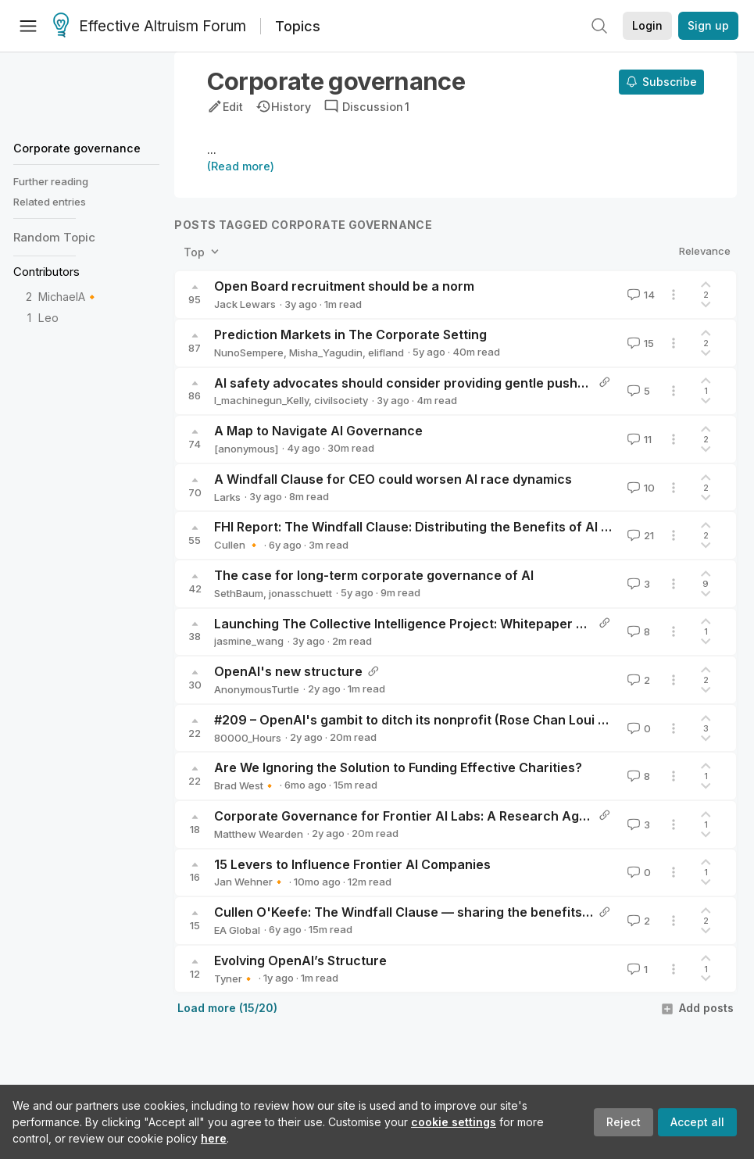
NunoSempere (249, 352)
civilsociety (341, 400)
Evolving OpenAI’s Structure (300, 960)
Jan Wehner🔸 (249, 881)
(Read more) (240, 166)
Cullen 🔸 (237, 544)
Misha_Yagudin (326, 352)
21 (639, 535)
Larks (227, 497)
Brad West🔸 (245, 785)
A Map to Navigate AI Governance (318, 430)
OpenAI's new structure (288, 671)
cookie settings (453, 1122)
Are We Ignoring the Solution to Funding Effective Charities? (398, 767)
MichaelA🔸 (68, 296)
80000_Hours (247, 738)
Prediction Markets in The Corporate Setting (350, 334)
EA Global (237, 930)
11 (638, 439)
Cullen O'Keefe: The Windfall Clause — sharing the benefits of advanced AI (446, 912)
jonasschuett (300, 593)
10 (639, 488)
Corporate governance (77, 148)
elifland (386, 352)
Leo (48, 317)
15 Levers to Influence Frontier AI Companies (352, 864)
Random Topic (54, 237)
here (214, 1138)
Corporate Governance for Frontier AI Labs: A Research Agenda (412, 816)
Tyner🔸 (234, 978)
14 (639, 295)
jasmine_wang (249, 641)
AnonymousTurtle (256, 689)
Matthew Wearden (258, 834)
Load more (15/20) (227, 1007)
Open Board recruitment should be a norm (344, 286)
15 (639, 343)
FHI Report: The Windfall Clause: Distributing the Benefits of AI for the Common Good (475, 527)
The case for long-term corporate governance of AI (374, 575)
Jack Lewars (245, 304)
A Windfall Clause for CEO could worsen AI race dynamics (393, 479)
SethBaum (238, 593)
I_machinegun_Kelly (261, 400)
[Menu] (28, 26)
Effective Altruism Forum (149, 26)
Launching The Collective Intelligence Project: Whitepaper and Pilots (425, 623)
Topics (297, 26)
